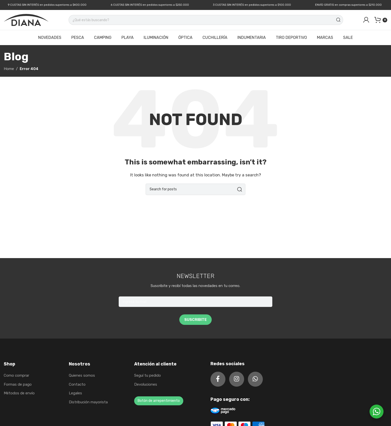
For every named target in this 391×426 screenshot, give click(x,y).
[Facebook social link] (217, 379)
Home (9, 69)
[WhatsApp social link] (255, 379)
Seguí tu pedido (147, 375)
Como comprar (16, 375)
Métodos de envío (19, 393)
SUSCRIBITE (195, 319)
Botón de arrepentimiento (159, 401)
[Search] (206, 20)
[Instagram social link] (236, 379)
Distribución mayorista (88, 402)
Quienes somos (82, 375)
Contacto (77, 384)
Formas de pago (18, 384)
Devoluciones (145, 384)
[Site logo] (26, 19)
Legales (75, 393)
